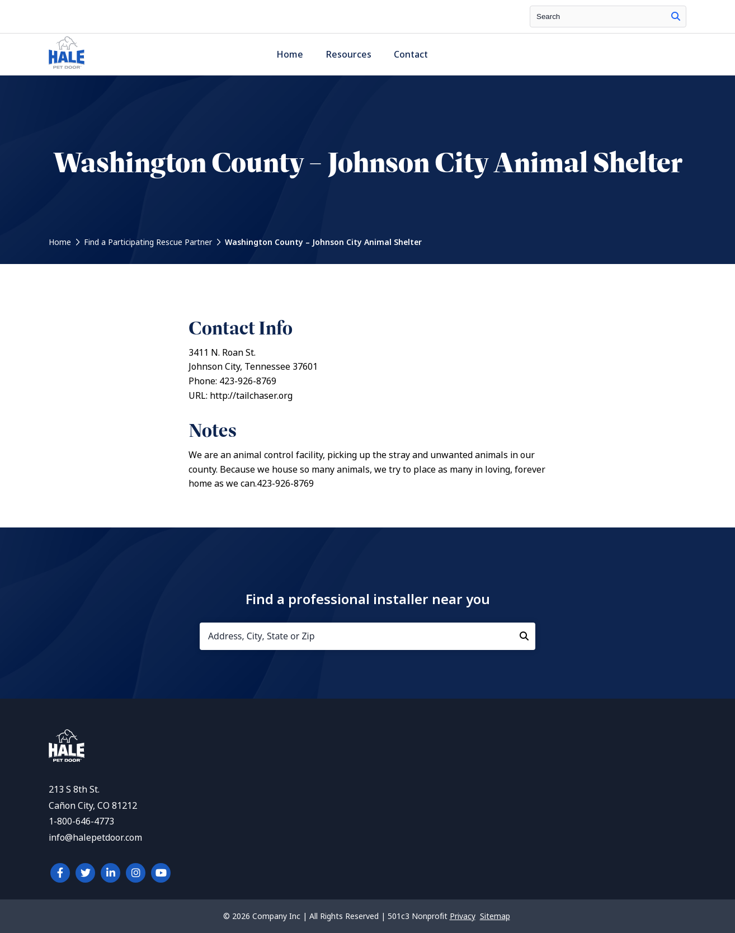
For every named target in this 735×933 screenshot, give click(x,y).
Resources (348, 54)
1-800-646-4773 (81, 821)
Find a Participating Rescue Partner (148, 242)
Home (289, 54)
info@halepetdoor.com (95, 837)
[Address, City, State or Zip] (367, 636)
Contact (411, 54)
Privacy (462, 916)
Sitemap (495, 916)
